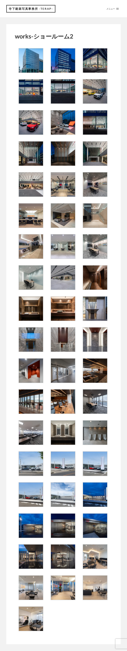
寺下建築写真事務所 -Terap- (31, 9)
